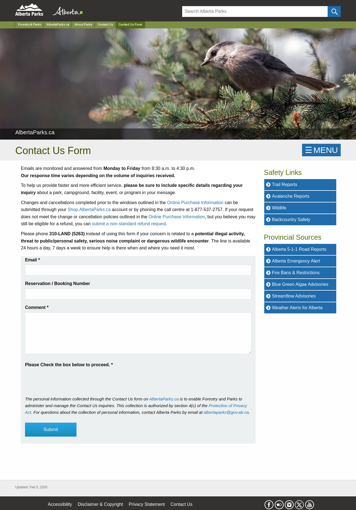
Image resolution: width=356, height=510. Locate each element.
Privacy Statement (147, 504)
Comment (36, 307)
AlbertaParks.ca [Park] (58, 24)
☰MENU (321, 150)
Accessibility (60, 504)
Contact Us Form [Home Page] (130, 24)
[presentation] (67, 379)
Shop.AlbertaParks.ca (89, 209)
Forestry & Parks (29, 24)
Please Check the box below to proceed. (69, 364)
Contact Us (105, 24)
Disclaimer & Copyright (100, 504)
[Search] (255, 11)
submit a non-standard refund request (129, 223)
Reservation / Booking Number (57, 283)
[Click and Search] (334, 11)
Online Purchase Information (195, 202)
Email (32, 260)
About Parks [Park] (83, 24)
